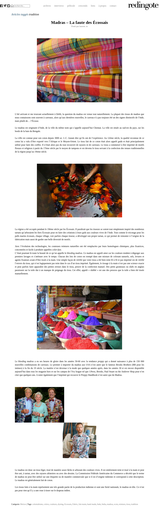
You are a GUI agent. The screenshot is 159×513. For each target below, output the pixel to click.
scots (116, 504)
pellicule (71, 6)
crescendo (82, 6)
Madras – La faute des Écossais (79, 22)
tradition (134, 504)
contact (113, 6)
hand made (91, 504)
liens (93, 6)
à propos (102, 6)
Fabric (75, 504)
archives (47, 6)
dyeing (60, 504)
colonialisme (37, 504)
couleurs (53, 504)
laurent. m (83, 26)
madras (110, 504)
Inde (99, 504)
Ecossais (67, 504)
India (104, 504)
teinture (122, 504)
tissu (128, 504)
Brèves (23, 504)
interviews (59, 6)
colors (46, 504)
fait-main (82, 504)
